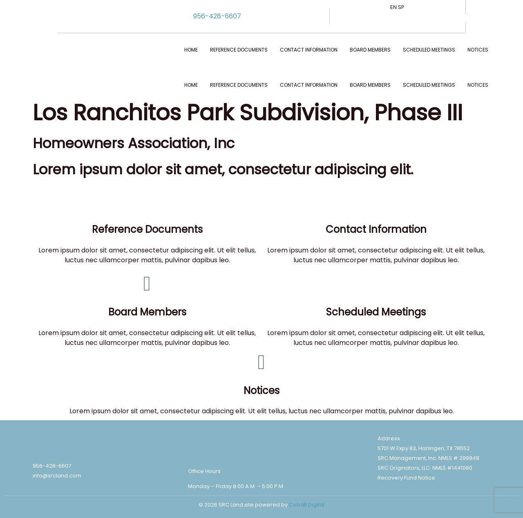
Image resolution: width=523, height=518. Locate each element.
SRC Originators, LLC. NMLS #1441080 (425, 468)
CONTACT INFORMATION (308, 49)
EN (393, 7)
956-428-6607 (217, 16)
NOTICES (477, 49)
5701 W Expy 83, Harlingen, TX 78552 (424, 448)
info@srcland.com (57, 476)
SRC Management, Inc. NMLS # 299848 (428, 458)
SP (401, 7)
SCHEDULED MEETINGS (429, 49)
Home (191, 49)
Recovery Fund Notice (406, 478)
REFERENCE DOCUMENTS (239, 49)
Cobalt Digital (306, 505)
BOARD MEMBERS (370, 49)
